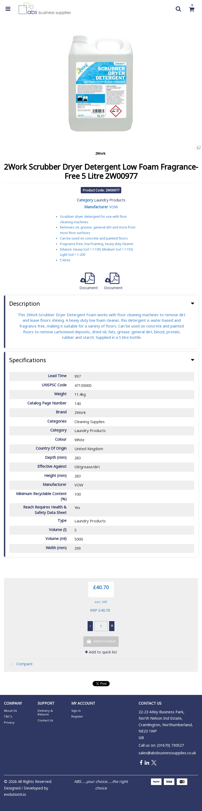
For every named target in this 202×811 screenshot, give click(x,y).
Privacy (9, 722)
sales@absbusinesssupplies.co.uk (167, 752)
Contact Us (45, 720)
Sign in (76, 711)
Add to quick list (101, 651)
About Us (10, 711)
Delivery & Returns (45, 712)
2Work (100, 153)
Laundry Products (109, 199)
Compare (20, 664)
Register (77, 716)
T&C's (8, 716)
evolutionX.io (15, 794)
